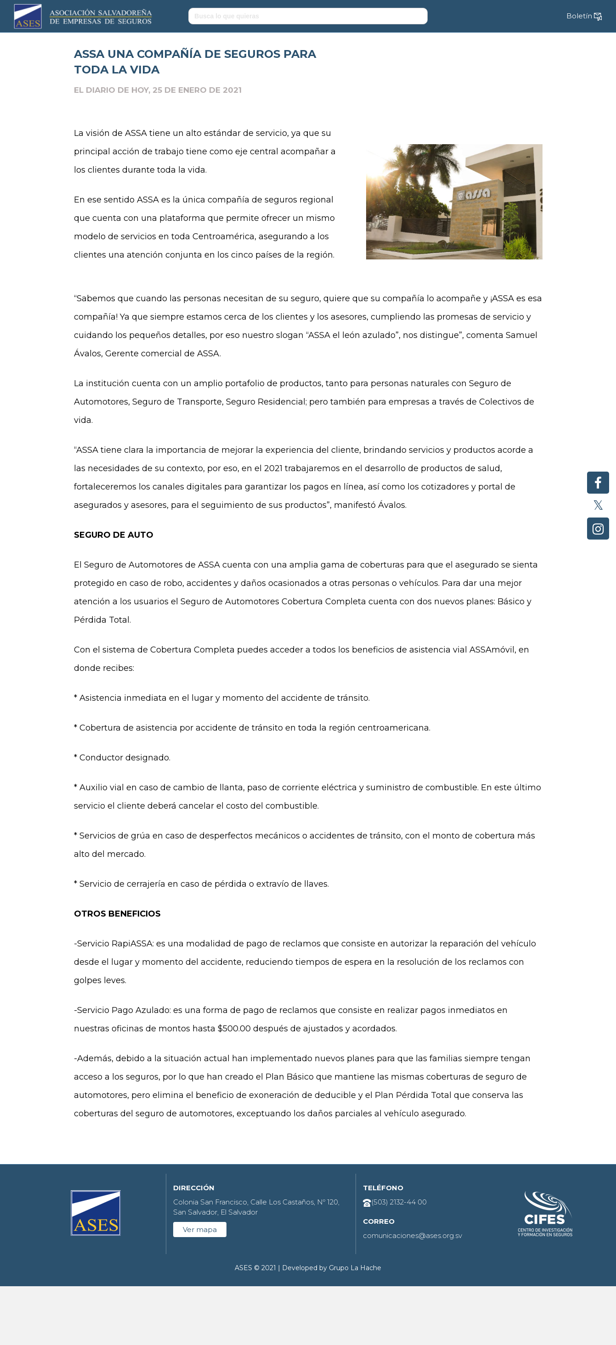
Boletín (584, 16)
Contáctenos (492, 45)
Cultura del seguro (289, 45)
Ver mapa (200, 1287)
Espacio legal (420, 45)
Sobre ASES (128, 45)
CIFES (359, 45)
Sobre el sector (203, 45)
